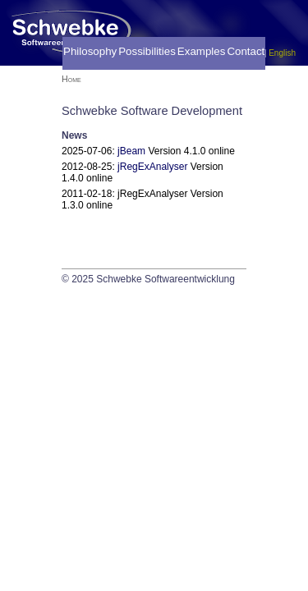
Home (71, 79)
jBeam (131, 151)
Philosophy (90, 51)
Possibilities (147, 51)
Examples (201, 51)
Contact (245, 51)
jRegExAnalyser (152, 166)
